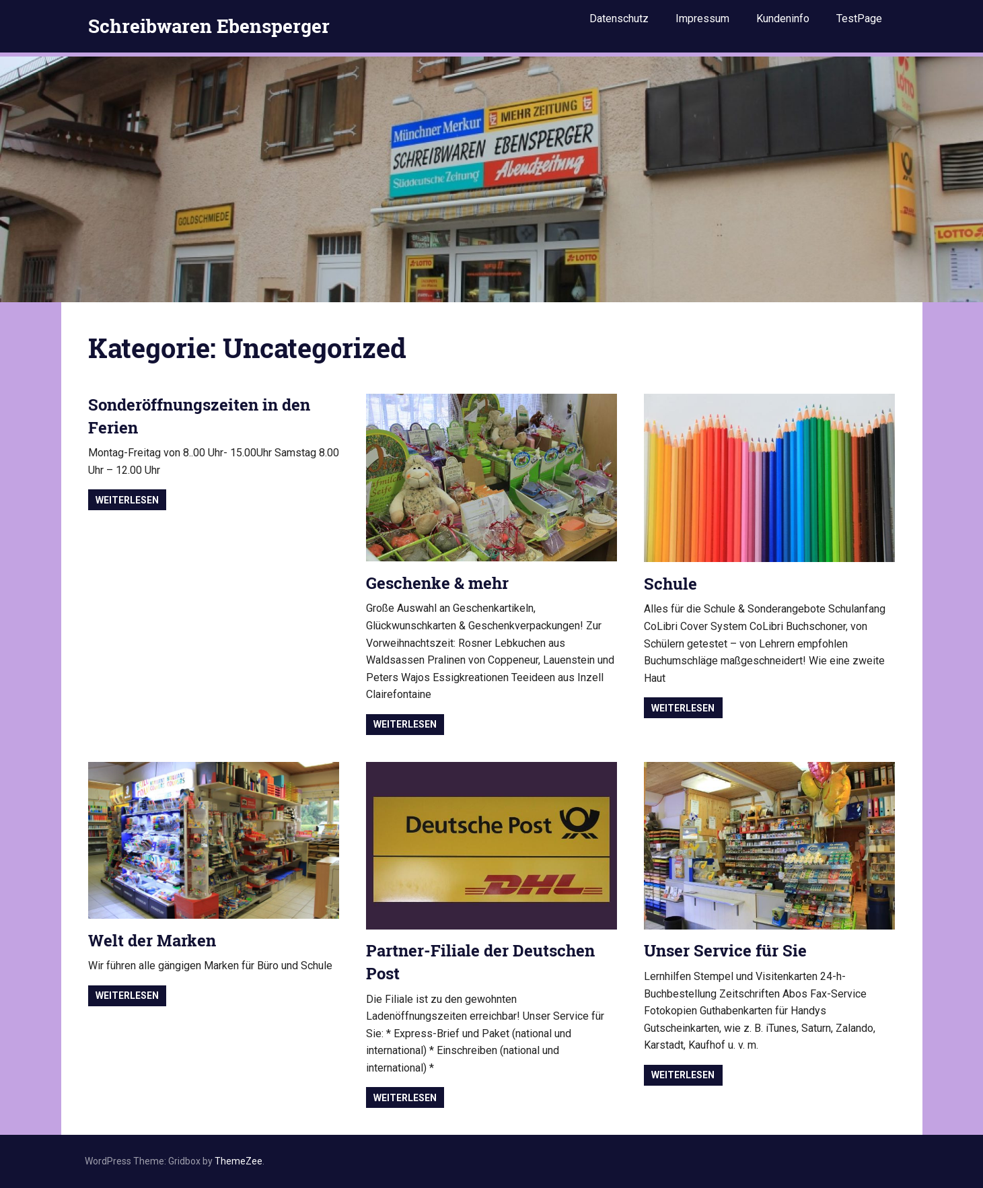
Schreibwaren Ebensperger (209, 22)
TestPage (859, 21)
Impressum (702, 21)
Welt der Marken (152, 940)
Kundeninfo (782, 21)
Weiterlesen (127, 500)
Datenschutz (619, 21)
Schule (670, 583)
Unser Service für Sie (725, 950)
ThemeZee (238, 1161)
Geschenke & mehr (437, 583)
